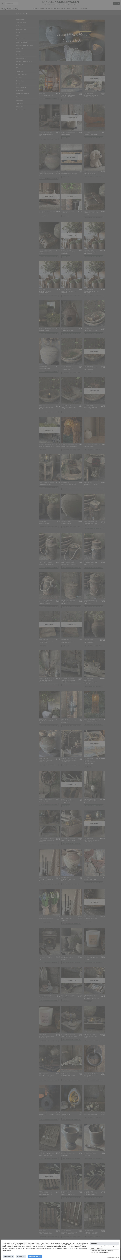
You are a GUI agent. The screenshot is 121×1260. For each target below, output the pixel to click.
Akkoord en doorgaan (35, 1256)
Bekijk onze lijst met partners (25, 1245)
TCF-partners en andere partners (17, 1243)
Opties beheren (62, 1246)
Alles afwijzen (21, 1256)
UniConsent (115, 1257)
